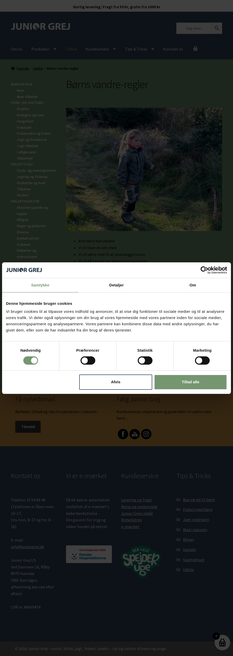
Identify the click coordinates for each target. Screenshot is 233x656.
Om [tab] (193, 285)
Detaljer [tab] (116, 285)
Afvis (115, 382)
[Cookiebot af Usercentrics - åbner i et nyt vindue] (204, 270)
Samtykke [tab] (40, 285)
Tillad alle (190, 382)
